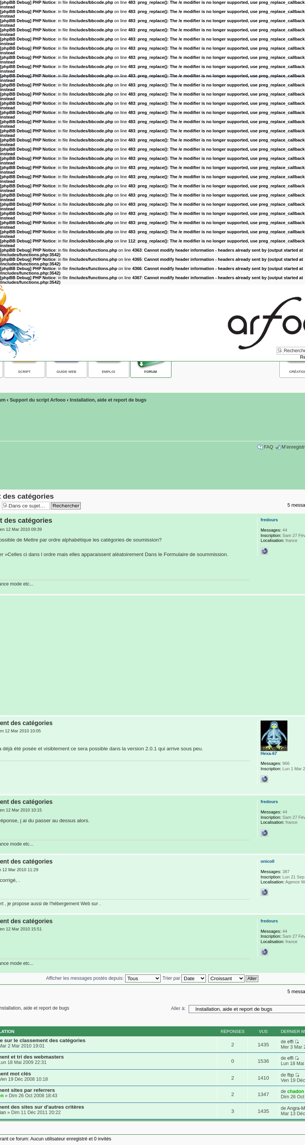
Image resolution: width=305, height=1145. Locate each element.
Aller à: (178, 1008)
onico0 (267, 861)
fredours (269, 519)
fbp (290, 1075)
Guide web (67, 372)
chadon (295, 1091)
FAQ (268, 447)
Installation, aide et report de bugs (108, 400)
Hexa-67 (269, 753)
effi (290, 1041)
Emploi (108, 372)
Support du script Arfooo (37, 400)
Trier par (184, 978)
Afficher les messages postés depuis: (103, 978)
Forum (150, 372)
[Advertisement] (150, 655)
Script (24, 372)
